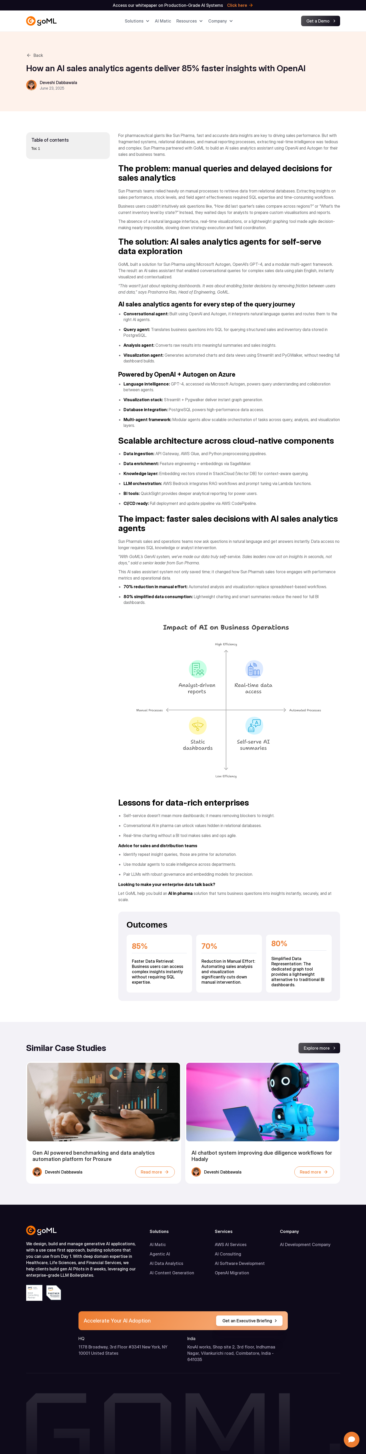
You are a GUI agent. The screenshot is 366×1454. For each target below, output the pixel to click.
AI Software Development (240, 1263)
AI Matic (158, 1244)
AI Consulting (228, 1254)
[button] (137, 21)
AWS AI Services (230, 1244)
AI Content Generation (172, 1272)
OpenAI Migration (232, 1272)
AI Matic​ (163, 21)
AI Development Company (305, 1244)
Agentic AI (160, 1254)
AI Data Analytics (166, 1263)
